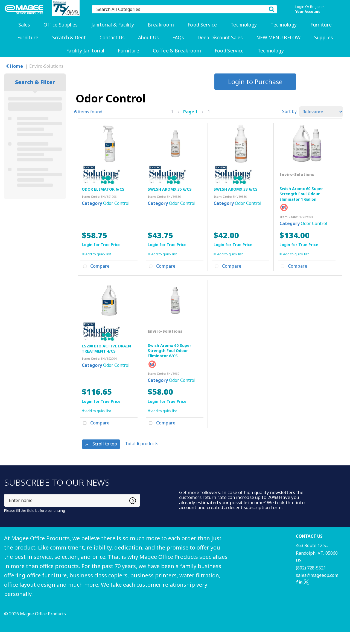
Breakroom (161, 25)
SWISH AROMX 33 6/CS (236, 189)
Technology (244, 25)
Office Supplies (60, 25)
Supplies (323, 37)
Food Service (202, 25)
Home (14, 66)
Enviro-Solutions (46, 66)
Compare (95, 266)
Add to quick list (96, 254)
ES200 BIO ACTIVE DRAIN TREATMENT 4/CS (106, 348)
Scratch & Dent (69, 37)
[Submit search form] (271, 8)
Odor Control (116, 203)
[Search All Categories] (184, 9)
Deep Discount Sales (220, 37)
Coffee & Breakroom (177, 51)
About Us (148, 37)
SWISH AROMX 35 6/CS (170, 189)
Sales (24, 25)
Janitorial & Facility (112, 25)
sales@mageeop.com (317, 575)
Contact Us (112, 37)
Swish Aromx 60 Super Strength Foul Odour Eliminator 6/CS (169, 350)
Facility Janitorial (85, 51)
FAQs (178, 37)
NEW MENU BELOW (278, 37)
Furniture (321, 25)
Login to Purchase (255, 81)
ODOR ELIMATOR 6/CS (103, 189)
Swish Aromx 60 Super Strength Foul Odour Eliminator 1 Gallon (301, 194)
